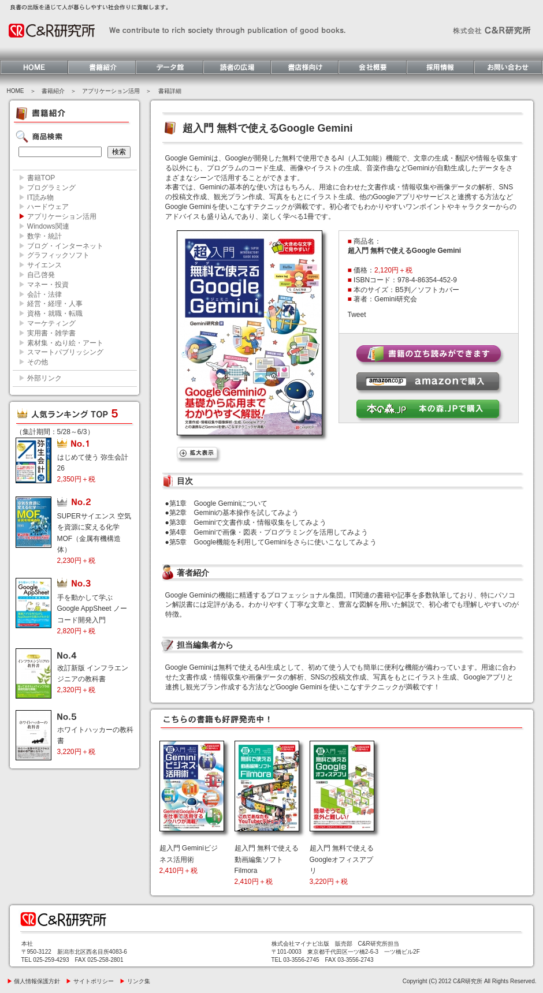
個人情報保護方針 (34, 981)
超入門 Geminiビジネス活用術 (188, 859)
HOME (15, 91)
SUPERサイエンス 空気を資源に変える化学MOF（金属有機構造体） (94, 538)
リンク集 (135, 981)
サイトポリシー (90, 981)
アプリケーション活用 (111, 91)
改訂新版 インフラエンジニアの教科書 (92, 679)
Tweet (357, 315)
